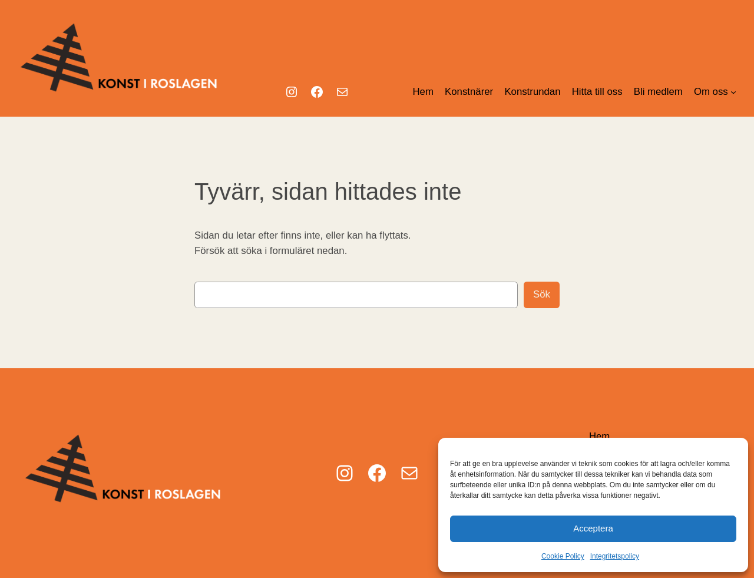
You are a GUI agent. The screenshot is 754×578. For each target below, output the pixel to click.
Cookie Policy (562, 556)
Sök (541, 294)
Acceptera (593, 528)
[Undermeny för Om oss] (733, 92)
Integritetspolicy (614, 556)
